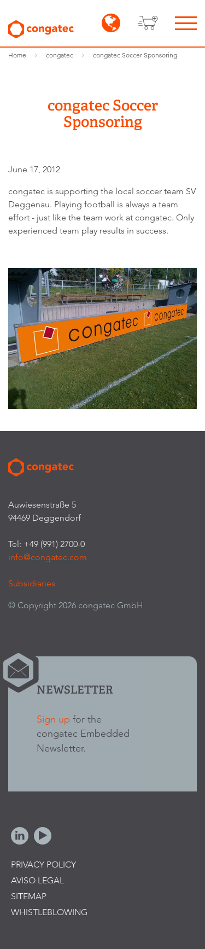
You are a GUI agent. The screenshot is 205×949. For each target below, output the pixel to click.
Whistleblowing (49, 912)
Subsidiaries (31, 583)
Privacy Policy (43, 864)
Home (17, 55)
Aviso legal (37, 880)
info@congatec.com (47, 557)
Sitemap (28, 896)
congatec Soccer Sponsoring (135, 55)
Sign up (53, 719)
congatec (59, 55)
